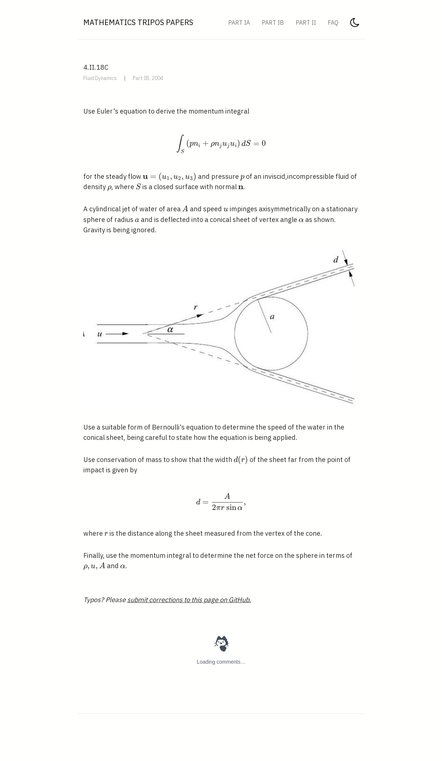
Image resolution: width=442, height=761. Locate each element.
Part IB (273, 22)
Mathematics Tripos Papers (138, 22)
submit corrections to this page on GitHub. (189, 599)
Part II (306, 22)
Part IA (239, 22)
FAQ (333, 22)
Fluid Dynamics (100, 78)
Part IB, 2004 (148, 78)
